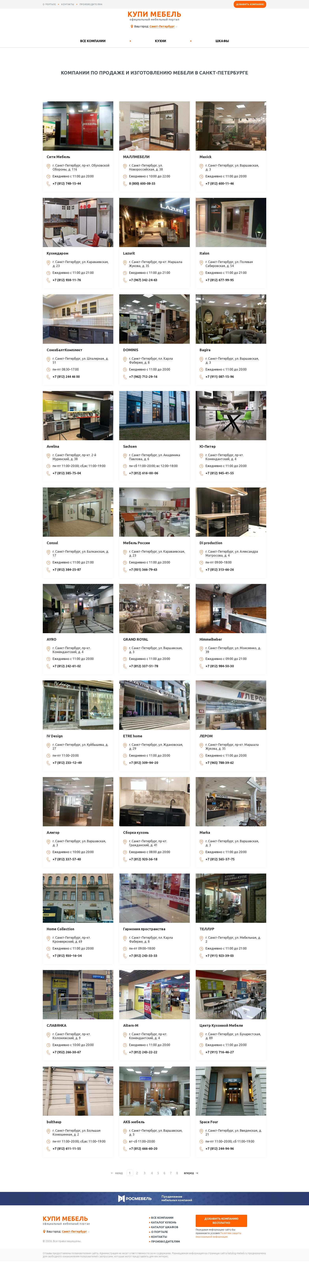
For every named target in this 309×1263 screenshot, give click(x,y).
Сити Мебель (58, 157)
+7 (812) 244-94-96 (220, 1148)
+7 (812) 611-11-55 (67, 1148)
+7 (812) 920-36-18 (143, 859)
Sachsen (130, 446)
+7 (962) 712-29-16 (143, 376)
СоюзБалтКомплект (64, 350)
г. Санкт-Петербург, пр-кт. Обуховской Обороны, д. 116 (81, 167)
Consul (52, 543)
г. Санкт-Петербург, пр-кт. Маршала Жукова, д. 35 (155, 264)
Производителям (167, 1243)
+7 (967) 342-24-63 (143, 280)
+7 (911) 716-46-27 (220, 1052)
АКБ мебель (134, 1122)
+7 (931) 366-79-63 (143, 569)
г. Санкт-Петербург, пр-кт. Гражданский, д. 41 (148, 843)
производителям (91, 4)
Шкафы (222, 41)
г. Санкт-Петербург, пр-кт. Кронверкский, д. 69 (72, 939)
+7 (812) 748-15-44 (67, 183)
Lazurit (129, 253)
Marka (205, 832)
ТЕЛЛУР (207, 929)
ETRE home (132, 736)
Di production (211, 543)
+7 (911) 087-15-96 (220, 376)
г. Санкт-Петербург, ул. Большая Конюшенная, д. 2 (77, 1132)
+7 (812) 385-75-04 (67, 473)
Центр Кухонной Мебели (221, 1025)
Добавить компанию (250, 4)
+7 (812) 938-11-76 (67, 280)
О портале (161, 1233)
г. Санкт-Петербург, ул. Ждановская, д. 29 (156, 746)
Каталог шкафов (166, 1228)
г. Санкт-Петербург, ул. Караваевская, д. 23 (81, 264)
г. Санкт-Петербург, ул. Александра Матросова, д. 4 (232, 553)
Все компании (93, 41)
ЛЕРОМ (206, 736)
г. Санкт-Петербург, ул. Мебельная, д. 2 (233, 939)
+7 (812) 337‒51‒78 (143, 666)
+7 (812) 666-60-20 (143, 1148)
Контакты (160, 1238)
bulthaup (54, 1122)
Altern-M (130, 1025)
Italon (204, 253)
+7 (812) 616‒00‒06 (143, 473)
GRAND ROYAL (135, 639)
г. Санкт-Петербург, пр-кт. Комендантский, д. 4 (225, 457)
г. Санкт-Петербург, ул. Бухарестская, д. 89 (233, 1036)
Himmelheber (211, 639)
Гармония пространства (144, 929)
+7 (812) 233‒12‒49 (67, 762)
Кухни (160, 41)
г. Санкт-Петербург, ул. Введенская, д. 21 (234, 1132)
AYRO (51, 639)
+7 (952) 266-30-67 (67, 1052)
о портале (49, 4)
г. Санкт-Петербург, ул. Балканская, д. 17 (81, 553)
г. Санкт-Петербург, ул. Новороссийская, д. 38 (146, 167)
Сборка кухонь (136, 832)
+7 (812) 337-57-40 (67, 859)
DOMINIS (130, 350)
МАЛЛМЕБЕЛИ (136, 157)
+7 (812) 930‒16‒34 (67, 955)
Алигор (53, 832)
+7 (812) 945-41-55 (220, 473)
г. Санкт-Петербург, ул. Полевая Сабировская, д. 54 (229, 264)
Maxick (205, 157)
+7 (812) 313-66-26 (220, 569)
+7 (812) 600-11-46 (220, 183)
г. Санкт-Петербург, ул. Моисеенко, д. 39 (233, 650)
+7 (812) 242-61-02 (67, 666)
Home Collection (60, 929)
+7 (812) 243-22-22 (143, 1052)
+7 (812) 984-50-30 (220, 666)
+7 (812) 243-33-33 (143, 955)
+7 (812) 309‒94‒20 (143, 762)
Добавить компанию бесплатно (221, 1220)
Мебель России (136, 543)
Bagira (205, 350)
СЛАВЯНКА (56, 1025)
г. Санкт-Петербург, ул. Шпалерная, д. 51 (80, 360)
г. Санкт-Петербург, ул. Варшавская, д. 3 (232, 167)
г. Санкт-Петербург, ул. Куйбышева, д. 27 (80, 746)
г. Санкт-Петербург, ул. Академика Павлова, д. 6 (154, 457)
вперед (188, 1173)
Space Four (209, 1122)
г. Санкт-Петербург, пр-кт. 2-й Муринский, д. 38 (74, 457)
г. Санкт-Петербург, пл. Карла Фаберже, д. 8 (151, 360)
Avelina (53, 446)
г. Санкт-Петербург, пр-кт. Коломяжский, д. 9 (72, 1036)
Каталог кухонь (165, 1223)
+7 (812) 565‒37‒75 (220, 859)
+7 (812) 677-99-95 (220, 280)
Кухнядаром (57, 253)
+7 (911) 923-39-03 (220, 955)
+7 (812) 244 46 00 (66, 376)
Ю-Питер (208, 446)
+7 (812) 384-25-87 (67, 569)
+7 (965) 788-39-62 (220, 762)
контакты (67, 4)
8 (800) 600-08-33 (142, 183)
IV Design (55, 736)
